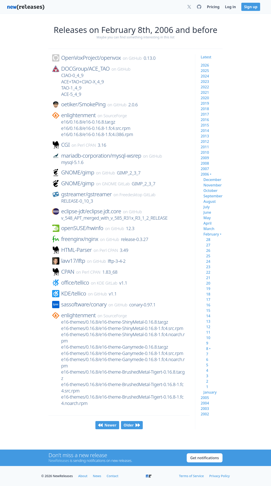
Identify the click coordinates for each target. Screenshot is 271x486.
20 (208, 283)
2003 (205, 408)
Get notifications (204, 457)
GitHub (135, 58)
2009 (205, 157)
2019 (205, 103)
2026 (205, 65)
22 (208, 272)
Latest (206, 57)
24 (208, 261)
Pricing (213, 6)
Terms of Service (191, 476)
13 (208, 321)
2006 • (206, 174)
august (209, 201)
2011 (205, 146)
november (212, 185)
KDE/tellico (73, 293)
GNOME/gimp (77, 172)
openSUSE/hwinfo (82, 228)
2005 (205, 397)
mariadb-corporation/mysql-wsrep (101, 155)
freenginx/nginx (79, 239)
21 (208, 277)
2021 (205, 92)
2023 (205, 81)
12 (208, 326)
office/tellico (75, 282)
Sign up (250, 6)
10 (208, 337)
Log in (230, 6)
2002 (205, 414)
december (212, 179)
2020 (205, 97)
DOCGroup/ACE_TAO (85, 68)
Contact (113, 476)
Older (132, 425)
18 (208, 294)
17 (208, 299)
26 (208, 250)
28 (208, 239)
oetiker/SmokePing (83, 104)
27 (208, 245)
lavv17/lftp (73, 260)
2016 (205, 119)
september (213, 195)
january (210, 392)
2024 (205, 76)
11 (208, 332)
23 (208, 266)
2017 (205, 114)
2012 (205, 141)
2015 (205, 125)
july (206, 206)
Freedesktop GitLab (137, 194)
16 (208, 305)
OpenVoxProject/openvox (91, 57)
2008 (205, 163)
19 (208, 288)
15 (208, 310)
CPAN (67, 271)
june (207, 212)
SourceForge (115, 115)
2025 (205, 70)
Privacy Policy (219, 476)
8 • (208, 348)
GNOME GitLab (116, 183)
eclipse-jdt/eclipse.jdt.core (91, 211)
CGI (65, 144)
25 (208, 255)
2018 (205, 108)
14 (208, 315)
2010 (205, 152)
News (97, 476)
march (208, 228)
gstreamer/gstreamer (86, 194)
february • (212, 234)
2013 (205, 136)
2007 (205, 168)
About (82, 476)
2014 (205, 130)
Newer (107, 425)
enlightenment (78, 115)
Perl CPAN (86, 145)
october (210, 190)
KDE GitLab (107, 283)
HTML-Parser (76, 249)
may (207, 217)
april (207, 223)
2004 (205, 403)
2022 (205, 86)
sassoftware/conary (83, 304)
